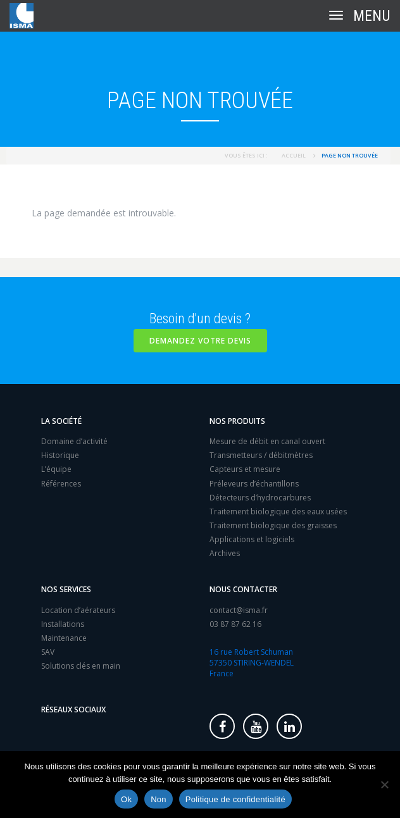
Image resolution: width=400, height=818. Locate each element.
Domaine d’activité (74, 441)
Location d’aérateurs (78, 610)
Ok (126, 799)
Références (61, 483)
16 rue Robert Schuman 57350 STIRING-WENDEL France (251, 663)
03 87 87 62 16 (235, 624)
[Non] (384, 784)
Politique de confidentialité (235, 799)
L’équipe (56, 469)
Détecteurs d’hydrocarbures (260, 497)
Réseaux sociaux (73, 709)
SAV (47, 652)
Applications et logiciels (251, 539)
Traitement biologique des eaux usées (278, 511)
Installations (62, 624)
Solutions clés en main (80, 665)
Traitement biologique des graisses (273, 525)
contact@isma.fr (238, 610)
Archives (224, 553)
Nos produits (237, 421)
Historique (60, 455)
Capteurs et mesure (244, 469)
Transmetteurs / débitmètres (261, 455)
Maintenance (64, 638)
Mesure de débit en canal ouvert (267, 441)
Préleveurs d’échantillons (254, 483)
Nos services (66, 589)
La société (61, 421)
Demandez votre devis (200, 340)
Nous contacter (243, 589)
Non (158, 799)
